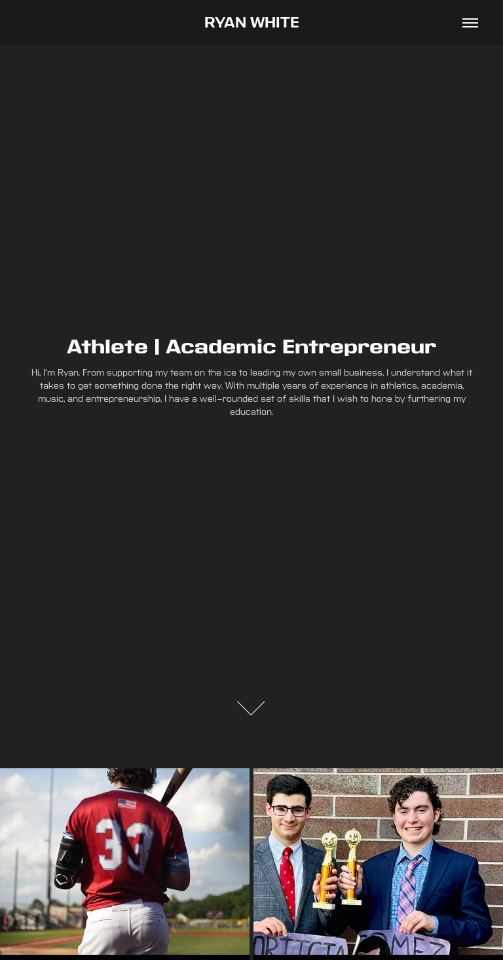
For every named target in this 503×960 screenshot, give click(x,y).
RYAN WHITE (251, 23)
